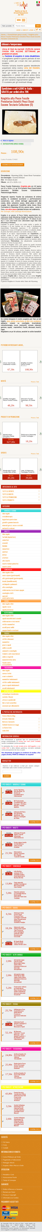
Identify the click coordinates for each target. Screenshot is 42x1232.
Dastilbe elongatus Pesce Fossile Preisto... (10, 399)
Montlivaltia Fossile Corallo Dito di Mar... (10, 471)
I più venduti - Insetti (10, 828)
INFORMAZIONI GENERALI (10, 736)
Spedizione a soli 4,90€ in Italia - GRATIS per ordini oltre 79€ (17, 90)
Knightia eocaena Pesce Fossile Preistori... (26, 364)
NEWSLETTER (6, 761)
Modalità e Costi (8, 1175)
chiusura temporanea (12, 44)
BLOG (31, 30)
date (8, 321)
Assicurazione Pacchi (10, 1177)
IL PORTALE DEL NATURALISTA (12, 712)
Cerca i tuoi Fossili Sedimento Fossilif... (10, 363)
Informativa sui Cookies (11, 1198)
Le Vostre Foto (7, 727)
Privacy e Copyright (9, 1195)
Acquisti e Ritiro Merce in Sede (13, 1165)
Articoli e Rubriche (8, 719)
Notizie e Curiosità (8, 721)
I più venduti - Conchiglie (11, 866)
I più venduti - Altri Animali (12, 955)
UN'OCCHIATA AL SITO (9, 487)
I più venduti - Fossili (10, 1004)
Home (3, 34)
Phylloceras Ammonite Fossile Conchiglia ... (28, 435)
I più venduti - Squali (10, 908)
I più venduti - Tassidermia (12, 1049)
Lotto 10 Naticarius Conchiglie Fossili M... (28, 471)
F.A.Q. (5, 1145)
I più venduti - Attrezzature (12, 1087)
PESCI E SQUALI (8, 141)
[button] (39, 361)
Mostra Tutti (35, 382)
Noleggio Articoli (8, 1163)
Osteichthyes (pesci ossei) (16, 34)
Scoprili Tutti (35, 822)
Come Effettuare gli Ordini (12, 1157)
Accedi (18, 30)
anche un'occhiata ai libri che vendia (24, 321)
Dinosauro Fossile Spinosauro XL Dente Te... (28, 400)
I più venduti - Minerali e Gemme (14, 784)
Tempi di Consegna (9, 1180)
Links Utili (5, 730)
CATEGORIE (6, 506)
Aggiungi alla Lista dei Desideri (12, 164)
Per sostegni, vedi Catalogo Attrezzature (16, 211)
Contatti (25, 30)
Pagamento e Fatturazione (12, 1160)
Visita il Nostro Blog (8, 716)
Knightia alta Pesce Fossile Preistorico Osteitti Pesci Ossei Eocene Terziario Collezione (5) (20, 36)
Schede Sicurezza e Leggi (10, 724)
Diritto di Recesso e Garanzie (12, 1189)
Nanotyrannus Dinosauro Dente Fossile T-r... (8, 436)
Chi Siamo (6, 1142)
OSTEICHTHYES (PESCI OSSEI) (13, 144)
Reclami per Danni (9, 1192)
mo (39, 321)
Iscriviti (6, 776)
